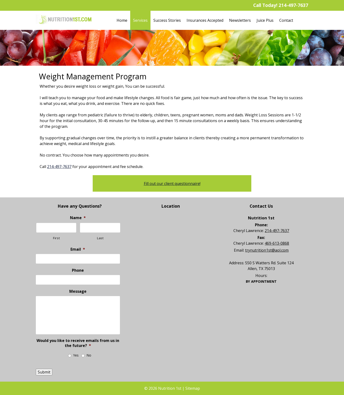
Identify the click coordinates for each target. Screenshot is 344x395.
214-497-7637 (293, 5)
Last (100, 238)
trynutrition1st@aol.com (267, 250)
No (88, 355)
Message (77, 291)
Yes (76, 355)
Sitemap (192, 388)
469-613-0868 (277, 243)
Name (78, 217)
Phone (78, 270)
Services (140, 20)
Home (122, 20)
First (56, 238)
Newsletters (240, 20)
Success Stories (167, 20)
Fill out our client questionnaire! (172, 183)
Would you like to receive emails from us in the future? (78, 343)
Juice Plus (265, 20)
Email (77, 249)
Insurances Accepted (205, 20)
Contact (286, 20)
